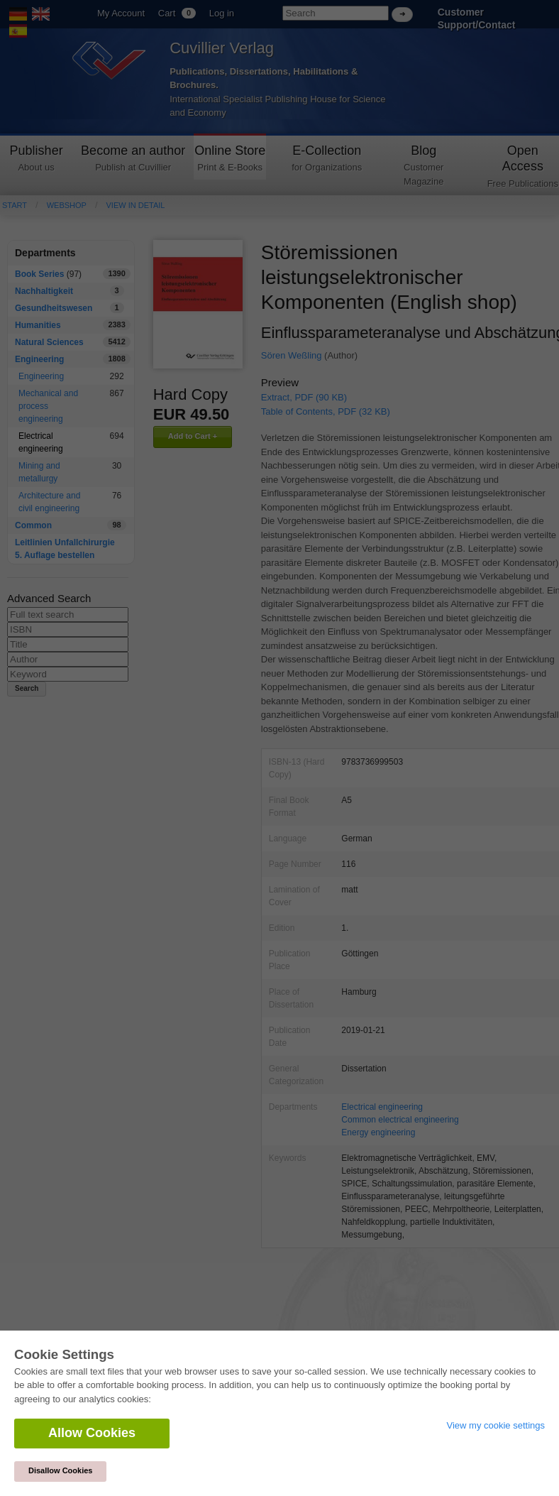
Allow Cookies (91, 1433)
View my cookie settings (496, 1425)
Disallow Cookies (60, 1470)
